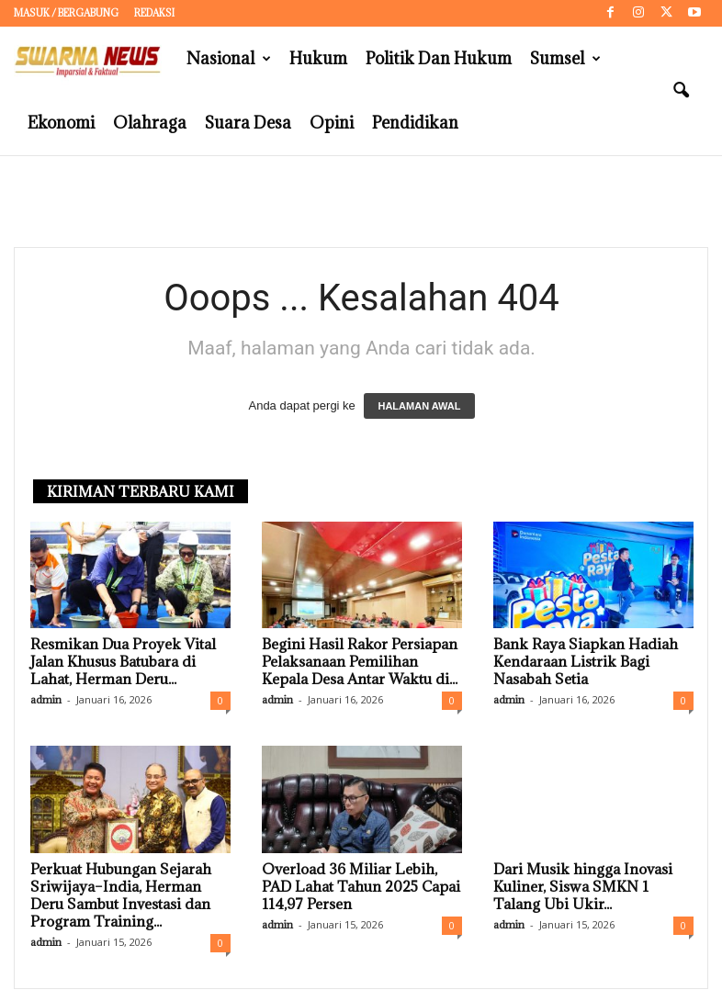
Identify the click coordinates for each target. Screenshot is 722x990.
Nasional (228, 59)
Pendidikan (415, 122)
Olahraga (149, 122)
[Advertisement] (361, 202)
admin (46, 700)
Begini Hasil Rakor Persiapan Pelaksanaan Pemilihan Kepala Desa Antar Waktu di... (359, 662)
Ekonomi (61, 122)
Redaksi (154, 12)
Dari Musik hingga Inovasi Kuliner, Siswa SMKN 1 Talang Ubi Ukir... (582, 887)
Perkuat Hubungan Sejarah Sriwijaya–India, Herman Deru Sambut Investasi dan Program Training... (120, 896)
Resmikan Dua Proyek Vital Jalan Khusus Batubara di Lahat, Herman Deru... (123, 662)
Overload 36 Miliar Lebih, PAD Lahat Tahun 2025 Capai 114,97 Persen (361, 887)
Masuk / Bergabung (66, 12)
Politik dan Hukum (439, 58)
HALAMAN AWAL (419, 406)
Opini (332, 122)
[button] (680, 91)
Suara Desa (248, 122)
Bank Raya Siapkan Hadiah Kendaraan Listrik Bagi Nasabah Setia (585, 662)
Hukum (318, 58)
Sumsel (565, 59)
